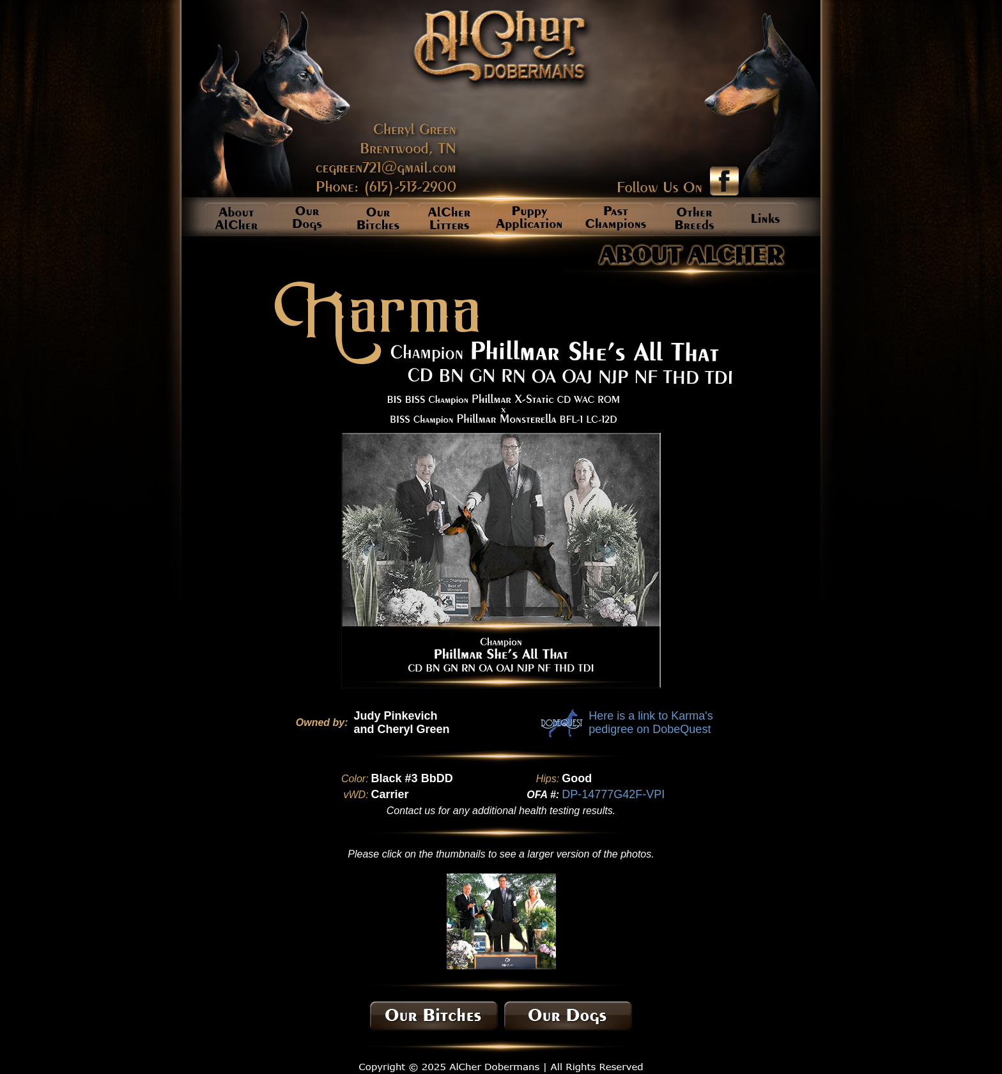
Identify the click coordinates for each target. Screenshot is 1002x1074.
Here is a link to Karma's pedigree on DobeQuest (651, 722)
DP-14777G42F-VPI (613, 794)
